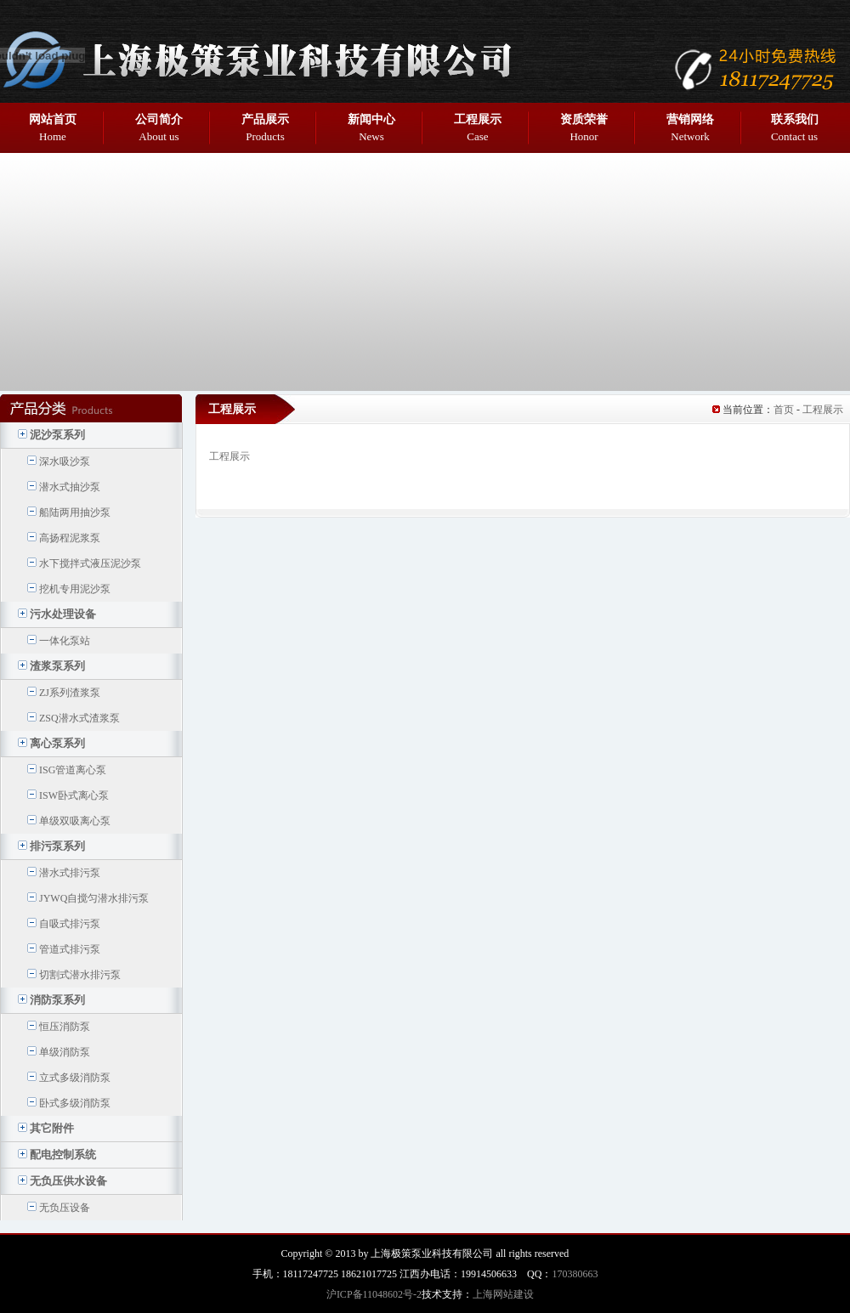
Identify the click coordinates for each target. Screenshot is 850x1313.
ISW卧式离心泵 (74, 795)
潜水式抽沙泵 (69, 487)
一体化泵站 (64, 641)
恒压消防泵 (64, 1027)
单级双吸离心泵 (74, 821)
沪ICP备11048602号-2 (374, 1294)
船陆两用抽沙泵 (74, 512)
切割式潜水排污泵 (80, 975)
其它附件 (52, 1128)
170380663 (575, 1274)
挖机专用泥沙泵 (74, 589)
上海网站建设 (503, 1294)
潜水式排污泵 (69, 873)
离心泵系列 (57, 743)
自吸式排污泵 (69, 924)
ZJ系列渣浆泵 (69, 693)
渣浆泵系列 (57, 665)
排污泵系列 (57, 846)
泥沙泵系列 (57, 434)
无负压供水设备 (68, 1180)
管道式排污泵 (69, 949)
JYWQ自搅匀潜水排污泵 (94, 898)
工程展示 (822, 410)
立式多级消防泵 (74, 1078)
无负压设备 (64, 1208)
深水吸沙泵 (64, 461)
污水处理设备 (63, 614)
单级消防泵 (64, 1052)
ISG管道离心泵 (72, 770)
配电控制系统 (63, 1154)
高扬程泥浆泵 (69, 538)
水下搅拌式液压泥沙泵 (90, 563)
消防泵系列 (57, 999)
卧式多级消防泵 (74, 1103)
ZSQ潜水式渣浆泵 (79, 718)
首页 (784, 410)
